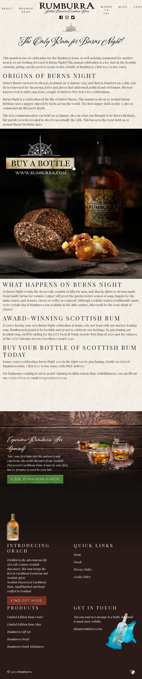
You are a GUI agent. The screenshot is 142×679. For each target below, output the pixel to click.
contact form (17, 378)
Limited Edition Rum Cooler (25, 617)
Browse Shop (26, 10)
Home (77, 555)
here (106, 67)
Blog (123, 7)
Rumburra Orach (18, 639)
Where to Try (106, 10)
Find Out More (27, 600)
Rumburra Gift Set (19, 632)
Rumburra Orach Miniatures (25, 646)
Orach (78, 562)
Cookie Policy (82, 577)
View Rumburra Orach (35, 479)
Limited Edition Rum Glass (24, 624)
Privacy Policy (83, 569)
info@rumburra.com (53, 378)
